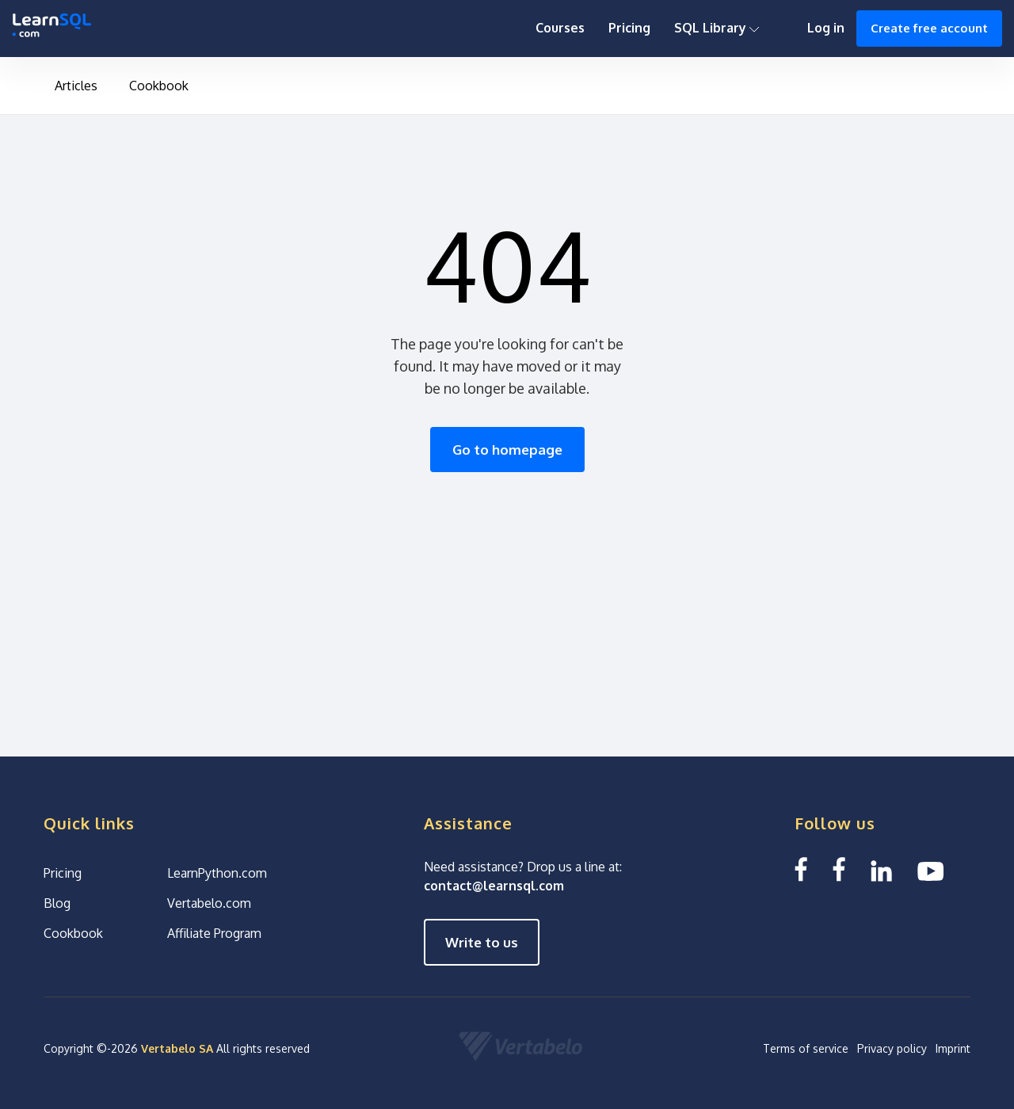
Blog (57, 903)
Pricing (629, 28)
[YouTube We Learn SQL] (931, 869)
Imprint (953, 1048)
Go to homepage (507, 449)
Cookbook (159, 85)
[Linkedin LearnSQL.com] (881, 869)
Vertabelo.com (209, 903)
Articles (76, 85)
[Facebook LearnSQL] (801, 869)
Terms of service (805, 1048)
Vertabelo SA (177, 1048)
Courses (560, 28)
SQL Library (717, 28)
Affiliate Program (214, 933)
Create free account (929, 28)
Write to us (481, 942)
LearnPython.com (217, 873)
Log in (825, 28)
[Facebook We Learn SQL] (839, 869)
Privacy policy (892, 1048)
